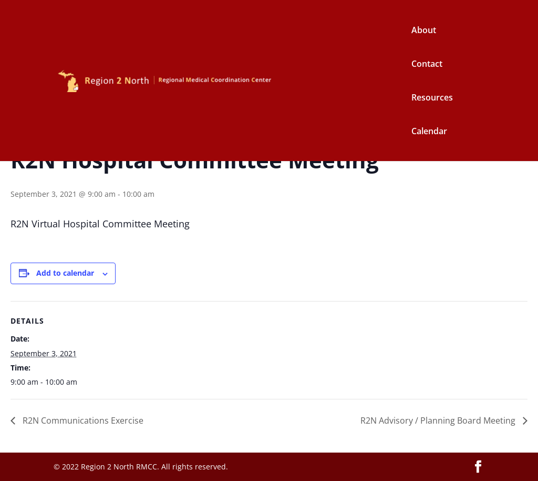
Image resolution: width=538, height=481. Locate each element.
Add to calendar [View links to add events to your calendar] (65, 273)
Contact (426, 64)
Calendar (429, 132)
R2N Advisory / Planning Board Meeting (439, 420)
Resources (432, 98)
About (423, 31)
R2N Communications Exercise (81, 420)
